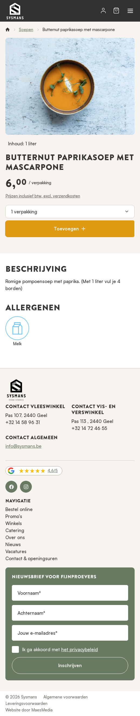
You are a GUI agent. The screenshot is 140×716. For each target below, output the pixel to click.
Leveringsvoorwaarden (26, 703)
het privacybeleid (79, 649)
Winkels (13, 523)
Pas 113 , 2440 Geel (92, 421)
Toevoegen (70, 228)
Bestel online (19, 509)
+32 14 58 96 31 (22, 422)
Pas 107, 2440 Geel (26, 415)
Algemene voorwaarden (65, 697)
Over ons (15, 537)
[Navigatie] (130, 10)
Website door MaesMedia (29, 709)
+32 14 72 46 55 (89, 428)
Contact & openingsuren (31, 558)
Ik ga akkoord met (60, 649)
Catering (14, 530)
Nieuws (13, 544)
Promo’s (13, 516)
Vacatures (15, 551)
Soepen (26, 29)
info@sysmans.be (23, 446)
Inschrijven (70, 665)
